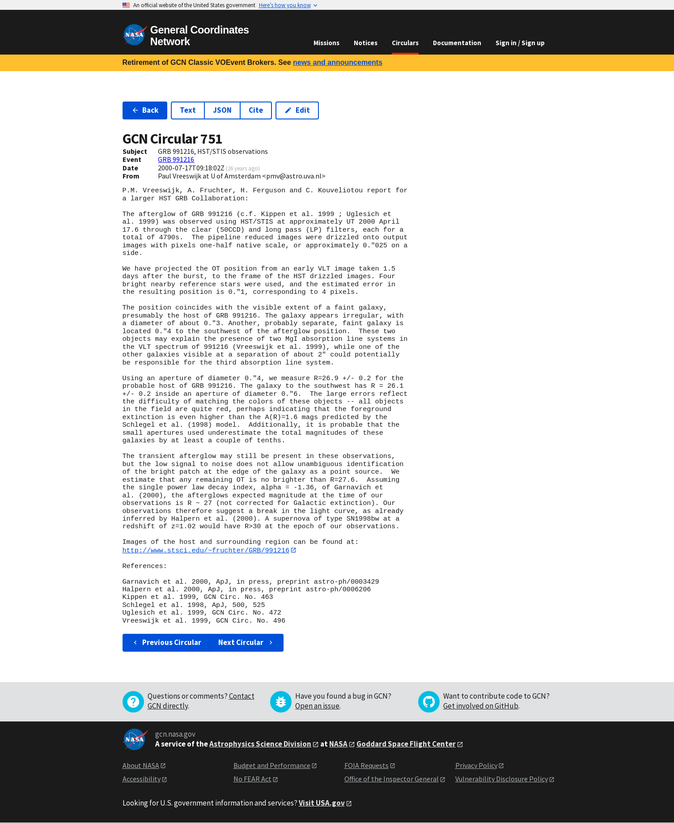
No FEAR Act (252, 779)
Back (145, 110)
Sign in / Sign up (520, 42)
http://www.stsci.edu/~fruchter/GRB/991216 (206, 550)
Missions (326, 42)
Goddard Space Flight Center (406, 744)
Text (188, 110)
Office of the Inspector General (391, 779)
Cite (256, 110)
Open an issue (317, 706)
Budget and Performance (271, 765)
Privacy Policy (476, 765)
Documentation (457, 42)
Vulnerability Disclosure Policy (501, 779)
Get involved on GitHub (480, 706)
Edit (297, 110)
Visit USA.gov (322, 803)
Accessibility (142, 779)
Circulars (405, 42)
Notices (365, 42)
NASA (338, 744)
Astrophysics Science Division (260, 744)
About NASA (141, 765)
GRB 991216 (176, 159)
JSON (222, 110)
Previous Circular (166, 643)
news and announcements (337, 62)
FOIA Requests (366, 765)
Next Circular (246, 643)
